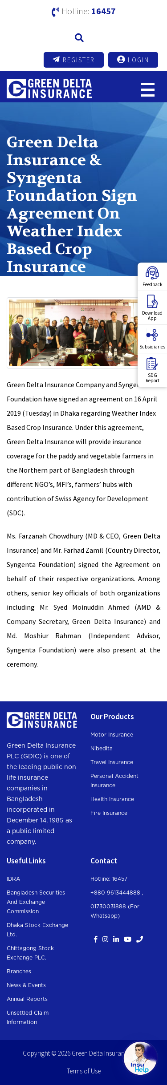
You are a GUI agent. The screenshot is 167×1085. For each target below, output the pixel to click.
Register (74, 59)
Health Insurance (112, 799)
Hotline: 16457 (108, 879)
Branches (19, 971)
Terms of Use (84, 1071)
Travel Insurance (111, 762)
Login (133, 59)
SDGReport (152, 370)
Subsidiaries (152, 339)
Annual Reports (27, 999)
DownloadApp (152, 308)
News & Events (26, 985)
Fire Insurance (108, 813)
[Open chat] (140, 1058)
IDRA (13, 879)
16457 (103, 10)
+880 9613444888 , (116, 892)
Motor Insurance (111, 734)
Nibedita (101, 748)
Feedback (153, 276)
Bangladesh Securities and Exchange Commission (36, 902)
